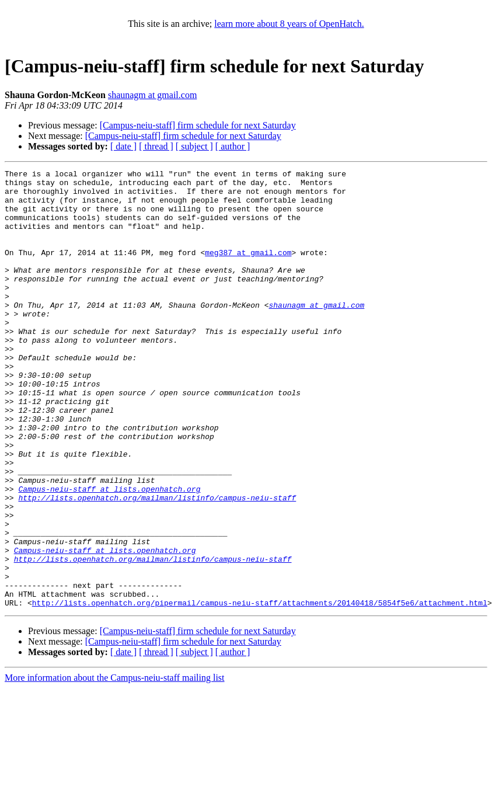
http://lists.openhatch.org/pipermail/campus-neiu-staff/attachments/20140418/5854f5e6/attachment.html (259, 690)
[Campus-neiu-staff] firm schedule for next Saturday (198, 125)
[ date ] (123, 146)
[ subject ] (194, 146)
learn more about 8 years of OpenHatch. (289, 24)
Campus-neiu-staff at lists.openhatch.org (109, 553)
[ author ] (232, 146)
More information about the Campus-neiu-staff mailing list (115, 765)
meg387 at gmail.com (248, 269)
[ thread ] (156, 146)
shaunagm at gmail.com (152, 95)
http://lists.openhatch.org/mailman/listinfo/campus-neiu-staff (157, 564)
